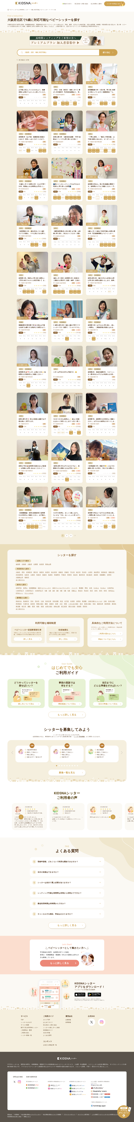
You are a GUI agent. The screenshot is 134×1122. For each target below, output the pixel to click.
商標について (27, 1116)
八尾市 (90, 572)
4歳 (61, 591)
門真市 (63, 575)
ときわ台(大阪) (73, 604)
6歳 (69, 591)
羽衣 (94, 604)
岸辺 (61, 601)
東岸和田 (107, 604)
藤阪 (29, 606)
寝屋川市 (111, 572)
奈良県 (41, 564)
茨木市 (84, 572)
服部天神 (100, 604)
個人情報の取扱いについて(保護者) (52, 1114)
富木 (81, 604)
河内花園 (55, 601)
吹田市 (47, 572)
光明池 (78, 601)
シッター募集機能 (79, 736)
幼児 (91, 591)
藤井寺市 (82, 575)
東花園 (18, 606)
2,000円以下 (29, 591)
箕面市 (44, 575)
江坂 (42, 601)
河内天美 (48, 601)
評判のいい (19, 593)
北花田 (72, 601)
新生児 (80, 591)
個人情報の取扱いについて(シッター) (31, 1114)
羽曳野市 (57, 575)
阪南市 (27, 577)
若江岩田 (64, 606)
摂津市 (69, 575)
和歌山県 (48, 564)
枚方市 (78, 572)
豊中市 (36, 572)
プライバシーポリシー (69, 1114)
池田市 (41, 572)
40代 (105, 591)
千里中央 (26, 604)
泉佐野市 (97, 572)
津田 (65, 604)
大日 (61, 604)
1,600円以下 (20, 591)
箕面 (42, 606)
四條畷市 (103, 575)
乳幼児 (86, 591)
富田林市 (104, 572)
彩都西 (79, 606)
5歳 (65, 591)
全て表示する (20, 580)
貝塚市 (66, 572)
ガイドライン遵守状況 (83, 1114)
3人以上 (103, 588)
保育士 (25, 588)
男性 (86, 588)
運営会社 (9, 1114)
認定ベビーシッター (44, 588)
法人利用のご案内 (96, 3)
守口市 (72, 572)
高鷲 (56, 604)
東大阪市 (89, 575)
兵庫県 (36, 564)
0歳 (46, 591)
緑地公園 (57, 606)
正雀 (105, 601)
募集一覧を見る (71, 772)
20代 (96, 591)
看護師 (81, 588)
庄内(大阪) (111, 601)
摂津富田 (19, 604)
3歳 (57, 591)
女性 (90, 588)
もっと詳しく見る (70, 925)
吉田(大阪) (48, 606)
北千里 (66, 601)
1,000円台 (110, 588)
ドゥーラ (74, 588)
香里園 (84, 601)
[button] (56, 765)
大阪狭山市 (19, 577)
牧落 (37, 606)
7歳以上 (74, 591)
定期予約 (19, 588)
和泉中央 (19, 601)
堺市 (23, 572)
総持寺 (33, 604)
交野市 (109, 575)
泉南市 (96, 575)
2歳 (53, 591)
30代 (100, 591)
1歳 (49, 591)
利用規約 (16, 1114)
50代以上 (111, 591)
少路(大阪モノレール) (95, 601)
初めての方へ (67, 4)
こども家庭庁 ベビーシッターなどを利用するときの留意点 (107, 1114)
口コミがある (29, 593)
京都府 (24, 564)
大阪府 (30, 564)
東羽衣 (114, 604)
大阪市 (18, 572)
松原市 (27, 575)
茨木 (32, 601)
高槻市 (61, 572)
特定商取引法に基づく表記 (14, 1116)
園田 (46, 604)
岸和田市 (29, 572)
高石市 (75, 575)
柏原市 (50, 575)
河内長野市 (19, 575)
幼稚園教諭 (32, 588)
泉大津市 (54, 572)
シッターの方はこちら (116, 3)
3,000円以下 (39, 591)
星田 (33, 606)
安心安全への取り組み (81, 3)
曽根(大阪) (39, 604)
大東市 (33, 575)
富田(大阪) (87, 604)
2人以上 (96, 588)
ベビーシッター (52, 24)
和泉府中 (26, 601)
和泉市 (38, 575)
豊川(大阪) (71, 606)
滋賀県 (18, 564)
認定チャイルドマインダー (61, 588)
